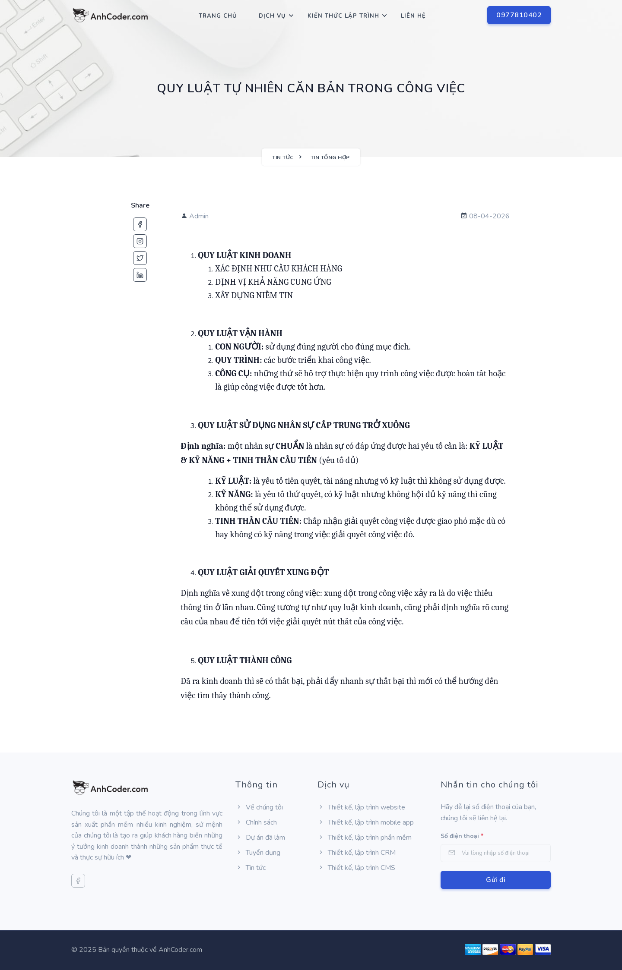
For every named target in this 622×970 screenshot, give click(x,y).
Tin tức (250, 867)
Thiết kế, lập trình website (361, 807)
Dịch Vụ (272, 16)
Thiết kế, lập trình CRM (356, 852)
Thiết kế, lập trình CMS (356, 867)
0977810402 (519, 15)
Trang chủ (218, 16)
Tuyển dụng (257, 852)
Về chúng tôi (259, 807)
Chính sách (256, 822)
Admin (195, 216)
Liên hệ (413, 16)
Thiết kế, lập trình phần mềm (364, 837)
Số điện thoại (462, 836)
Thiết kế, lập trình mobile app (365, 822)
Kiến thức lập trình (343, 16)
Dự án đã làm (260, 837)
